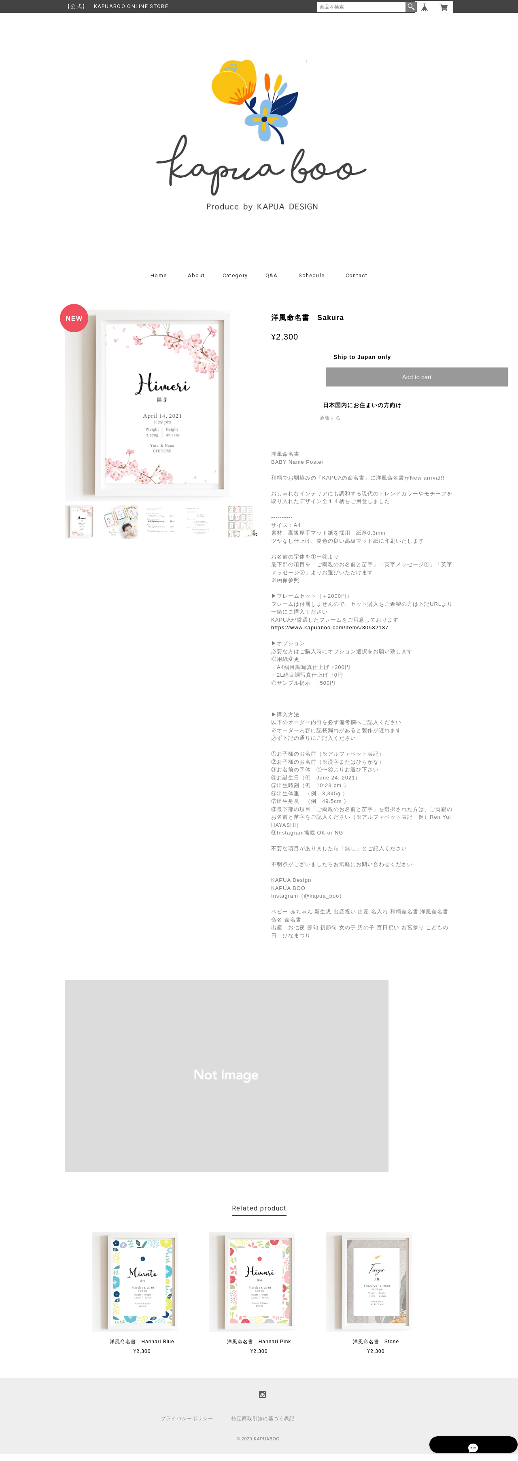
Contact (356, 282)
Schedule (312, 282)
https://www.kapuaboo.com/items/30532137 (329, 634)
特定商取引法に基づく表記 (263, 1425)
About (196, 282)
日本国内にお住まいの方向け (362, 412)
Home (159, 282)
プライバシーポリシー (187, 1425)
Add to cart (417, 383)
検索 (411, 7)
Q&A (271, 282)
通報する (330, 425)
